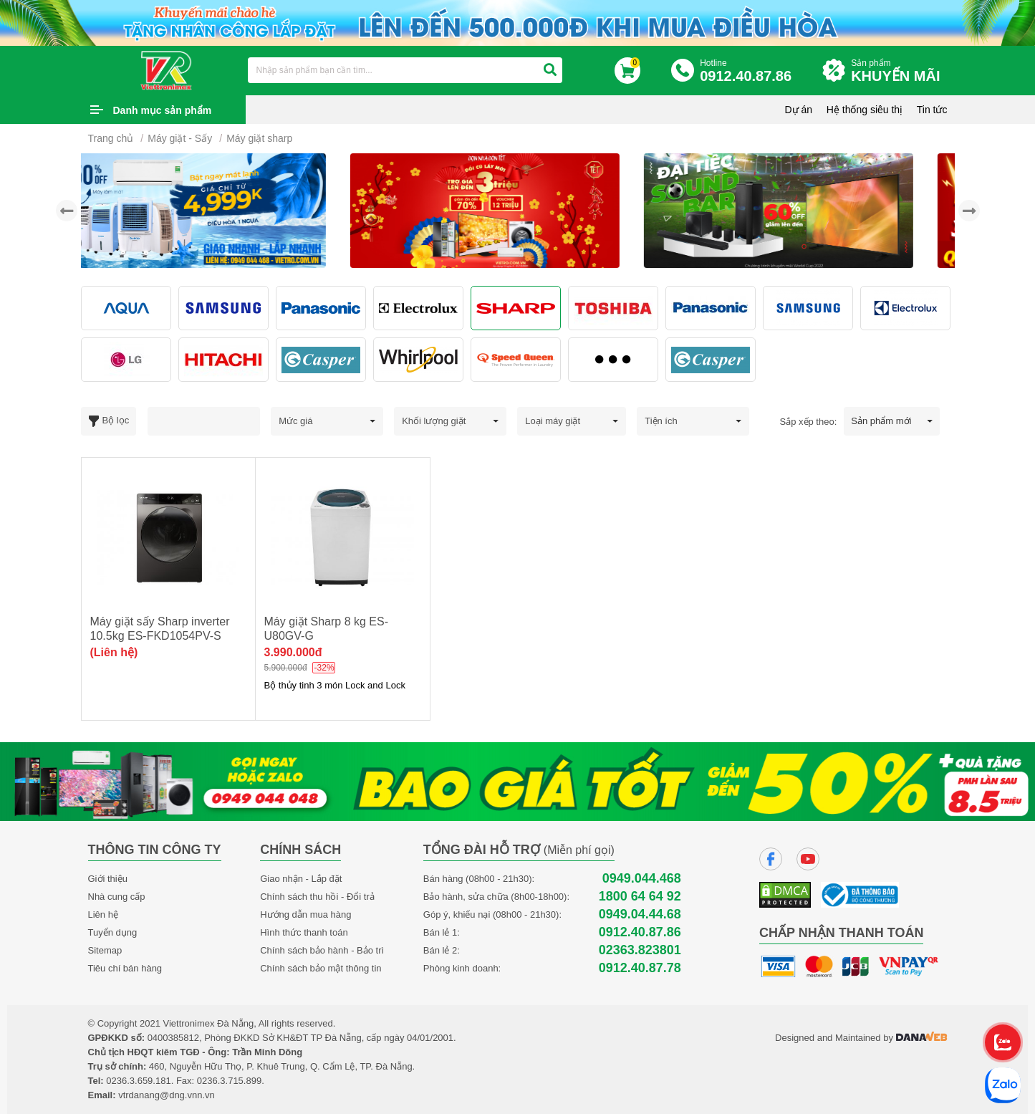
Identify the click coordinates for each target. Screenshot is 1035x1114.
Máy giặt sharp (259, 138)
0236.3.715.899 (229, 1080)
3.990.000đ (293, 652)
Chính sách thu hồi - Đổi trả (317, 896)
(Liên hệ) (114, 652)
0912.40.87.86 (640, 932)
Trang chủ (111, 138)
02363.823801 (640, 950)
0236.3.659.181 (138, 1080)
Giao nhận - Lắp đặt (301, 878)
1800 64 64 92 (640, 896)
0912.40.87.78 (640, 968)
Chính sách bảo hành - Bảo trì (322, 950)
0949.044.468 (641, 879)
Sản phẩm (899, 71)
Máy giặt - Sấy (180, 138)
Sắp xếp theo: (808, 421)
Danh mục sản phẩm (162, 110)
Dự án (799, 109)
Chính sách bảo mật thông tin (320, 968)
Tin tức (932, 109)
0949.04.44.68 (640, 914)
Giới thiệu (107, 878)
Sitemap (105, 950)
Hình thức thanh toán (303, 932)
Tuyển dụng (113, 932)
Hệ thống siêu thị (864, 109)
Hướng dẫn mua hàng (305, 914)
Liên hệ (103, 914)
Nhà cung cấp (116, 896)
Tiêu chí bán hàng (125, 968)
